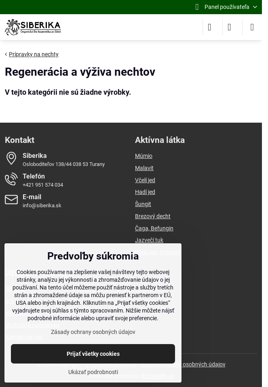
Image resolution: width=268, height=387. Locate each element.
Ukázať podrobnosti (93, 372)
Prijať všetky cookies (93, 354)
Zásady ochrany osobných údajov (183, 364)
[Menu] (252, 27)
